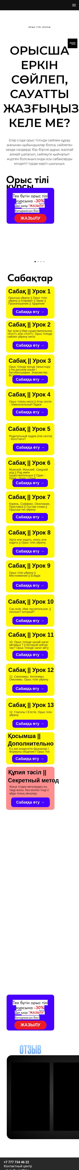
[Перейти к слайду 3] (41, 311)
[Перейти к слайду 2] (38, 311)
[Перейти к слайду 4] (43, 311)
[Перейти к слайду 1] (35, 311)
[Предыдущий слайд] (3, 282)
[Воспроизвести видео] (39, 282)
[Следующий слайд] (76, 282)
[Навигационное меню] (74, 5)
